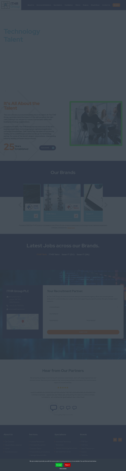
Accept (59, 465)
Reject (67, 465)
